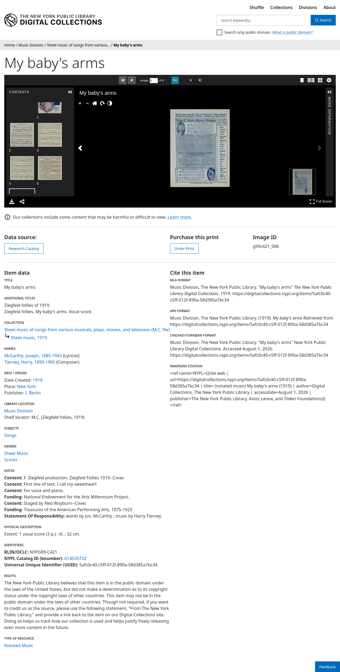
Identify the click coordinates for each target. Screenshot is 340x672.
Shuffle (257, 7)
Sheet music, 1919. (29, 338)
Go (175, 80)
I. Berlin (33, 393)
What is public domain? (292, 32)
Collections (281, 7)
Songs (10, 435)
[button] (70, 92)
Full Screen (321, 201)
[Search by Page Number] (154, 80)
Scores (10, 460)
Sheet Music (16, 453)
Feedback (327, 666)
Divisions (308, 7)
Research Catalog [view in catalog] (24, 248)
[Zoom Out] (87, 103)
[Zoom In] (80, 103)
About (330, 7)
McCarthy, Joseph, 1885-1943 (33, 356)
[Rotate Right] (102, 103)
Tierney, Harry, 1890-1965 (29, 362)
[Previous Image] (80, 148)
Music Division (18, 411)
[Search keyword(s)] (263, 20)
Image (144, 80)
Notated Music (18, 645)
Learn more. (180, 217)
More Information (329, 99)
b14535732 (75, 558)
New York (26, 386)
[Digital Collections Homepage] (53, 20)
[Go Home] (95, 103)
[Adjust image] (109, 103)
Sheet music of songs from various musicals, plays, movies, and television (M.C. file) (87, 330)
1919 (37, 380)
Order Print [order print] (184, 248)
